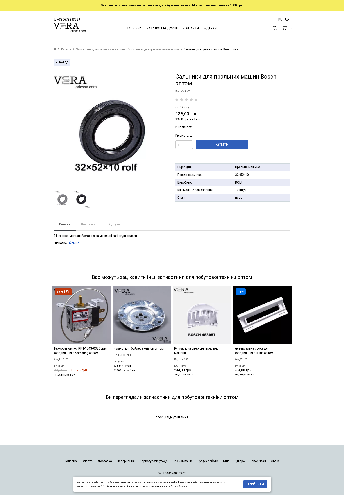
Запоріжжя (258, 461)
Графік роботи (208, 461)
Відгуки (114, 224)
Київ (226, 461)
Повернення (126, 461)
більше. (74, 243)
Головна (71, 461)
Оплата (64, 224)
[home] (55, 49)
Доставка (88, 224)
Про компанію (183, 461)
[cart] (284, 28)
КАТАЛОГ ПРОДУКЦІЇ (162, 28)
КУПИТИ (222, 144)
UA (287, 19)
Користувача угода (154, 461)
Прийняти (255, 484)
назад (62, 62)
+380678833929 (67, 19)
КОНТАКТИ (191, 28)
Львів (275, 461)
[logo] (70, 28)
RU (280, 19)
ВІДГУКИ (210, 28)
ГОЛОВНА (134, 28)
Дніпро (240, 461)
